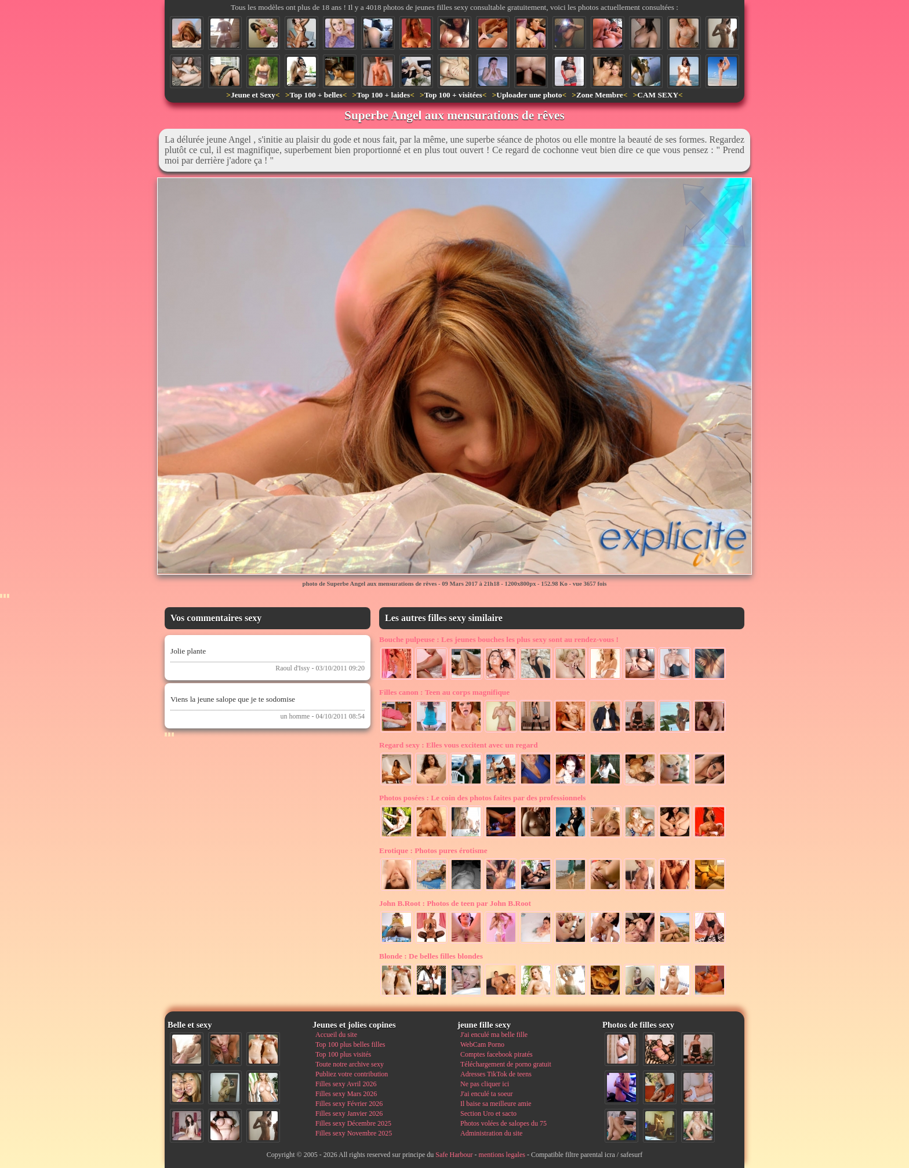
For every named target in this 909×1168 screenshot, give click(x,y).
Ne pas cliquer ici (484, 1084)
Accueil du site (336, 1035)
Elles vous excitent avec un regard (458, 745)
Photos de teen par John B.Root (455, 903)
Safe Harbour (453, 1155)
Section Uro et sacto (488, 1113)
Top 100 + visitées (453, 94)
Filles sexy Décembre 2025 (353, 1123)
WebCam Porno (482, 1044)
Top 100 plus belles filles (350, 1044)
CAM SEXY (657, 94)
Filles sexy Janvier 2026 (349, 1113)
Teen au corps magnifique (444, 692)
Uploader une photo (529, 94)
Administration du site (491, 1133)
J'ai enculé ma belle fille (494, 1035)
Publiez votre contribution (351, 1074)
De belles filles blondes (431, 956)
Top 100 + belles (315, 94)
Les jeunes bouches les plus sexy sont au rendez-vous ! (499, 639)
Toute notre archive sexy (349, 1064)
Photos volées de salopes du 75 (503, 1123)
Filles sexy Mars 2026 (346, 1094)
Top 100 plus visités (343, 1054)
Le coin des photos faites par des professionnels (482, 797)
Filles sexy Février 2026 (349, 1104)
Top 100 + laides (383, 94)
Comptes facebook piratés (496, 1054)
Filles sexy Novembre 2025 (353, 1133)
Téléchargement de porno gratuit (505, 1064)
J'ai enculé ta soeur (486, 1094)
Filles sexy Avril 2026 (345, 1084)
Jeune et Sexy (253, 94)
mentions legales (502, 1155)
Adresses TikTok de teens (496, 1074)
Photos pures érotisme (433, 850)
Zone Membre (599, 94)
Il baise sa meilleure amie (496, 1104)
